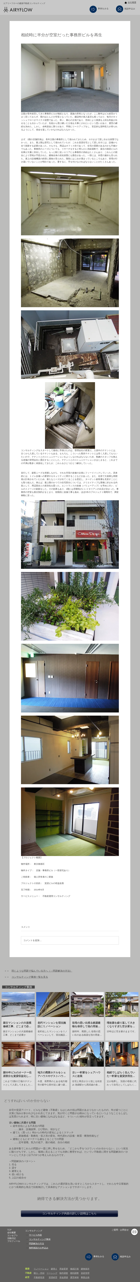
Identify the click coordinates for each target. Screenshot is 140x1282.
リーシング (52, 1273)
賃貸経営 (53, 1277)
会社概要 (132, 2)
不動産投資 (39, 1277)
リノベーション (41, 1269)
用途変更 (63, 1269)
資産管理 (85, 1273)
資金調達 (63, 1277)
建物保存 (85, 1269)
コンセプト (12, 1235)
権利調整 (74, 1273)
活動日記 (11, 1238)
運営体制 (74, 1277)
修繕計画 (74, 1269)
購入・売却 (39, 1273)
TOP (9, 1229)
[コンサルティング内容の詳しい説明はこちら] (69, 1213)
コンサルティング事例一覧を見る (30, 977)
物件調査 (63, 1273)
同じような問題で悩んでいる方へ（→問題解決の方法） (42, 971)
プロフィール (13, 1241)
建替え (54, 1269)
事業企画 (85, 1277)
